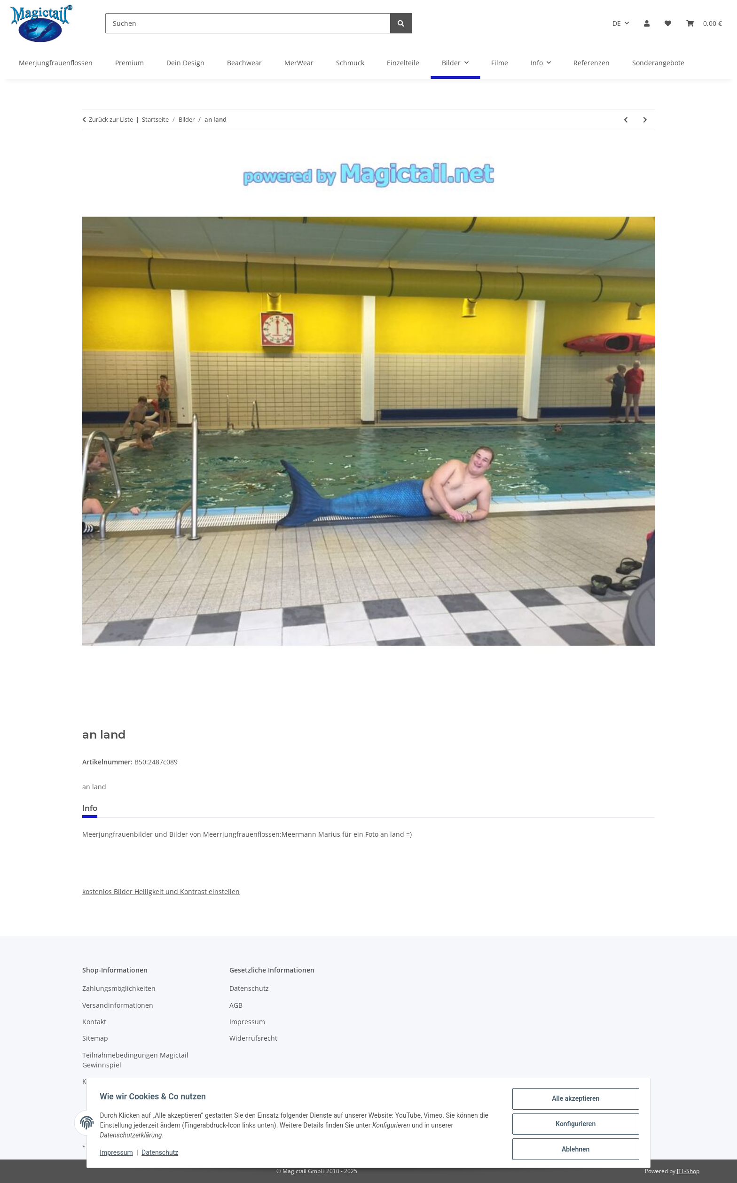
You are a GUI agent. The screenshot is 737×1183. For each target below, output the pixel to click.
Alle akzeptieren (573, 1101)
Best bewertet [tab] (140, 808)
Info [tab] (89, 808)
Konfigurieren (573, 1125)
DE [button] (616, 23)
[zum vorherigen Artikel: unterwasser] (625, 119)
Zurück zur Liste (111, 119)
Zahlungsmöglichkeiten (119, 988)
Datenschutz (162, 1154)
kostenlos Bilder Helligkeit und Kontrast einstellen (161, 891)
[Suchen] (248, 23)
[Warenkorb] (704, 23)
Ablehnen (573, 1149)
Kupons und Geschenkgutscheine (135, 1081)
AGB (236, 1005)
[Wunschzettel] (668, 23)
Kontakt (94, 1021)
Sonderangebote (658, 62)
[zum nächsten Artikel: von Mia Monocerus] (645, 119)
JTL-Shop (688, 1171)
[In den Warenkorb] (89, 723)
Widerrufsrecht (253, 1038)
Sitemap (95, 1038)
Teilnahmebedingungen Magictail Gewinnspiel (135, 1060)
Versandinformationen (117, 1005)
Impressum (118, 1154)
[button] (646, 23)
